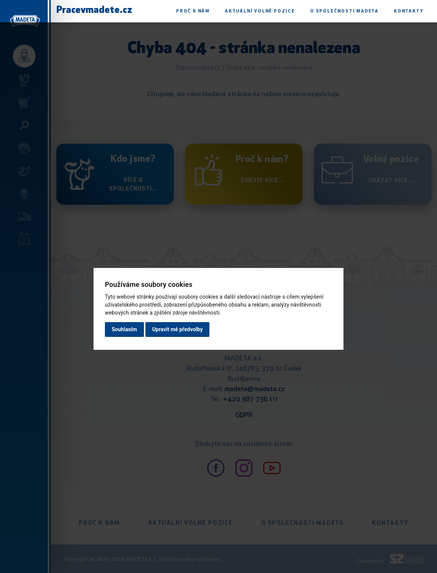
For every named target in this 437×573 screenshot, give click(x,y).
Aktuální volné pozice (260, 11)
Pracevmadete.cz (94, 10)
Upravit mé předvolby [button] (177, 329)
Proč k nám (193, 11)
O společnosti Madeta (344, 11)
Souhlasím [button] (124, 329)
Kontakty (408, 11)
